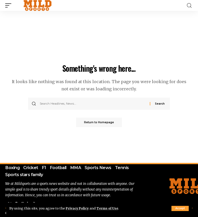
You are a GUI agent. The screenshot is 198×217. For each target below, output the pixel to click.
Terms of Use (109, 208)
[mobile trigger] (9, 5)
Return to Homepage (99, 122)
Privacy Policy (78, 208)
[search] (189, 6)
